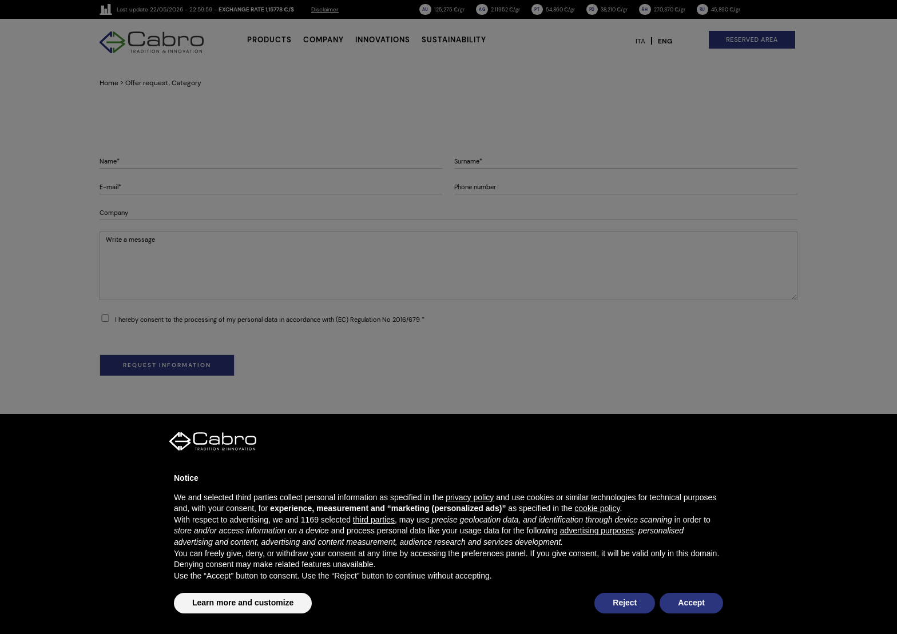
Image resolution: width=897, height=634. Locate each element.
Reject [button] (625, 602)
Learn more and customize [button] (242, 602)
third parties (374, 519)
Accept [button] (691, 602)
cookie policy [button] (597, 508)
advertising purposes (597, 530)
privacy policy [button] (470, 497)
